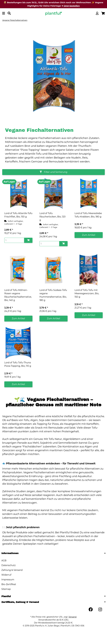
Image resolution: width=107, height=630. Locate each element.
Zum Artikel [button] (88, 235)
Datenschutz (8, 565)
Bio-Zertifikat (8, 584)
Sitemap (6, 589)
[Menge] (14, 240)
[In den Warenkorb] (28, 240)
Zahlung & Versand (12, 570)
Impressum (7, 579)
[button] (97, 13)
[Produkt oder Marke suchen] (9, 13)
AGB (3, 560)
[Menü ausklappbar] (3, 13)
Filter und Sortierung (53, 172)
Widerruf (6, 574)
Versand (72, 617)
